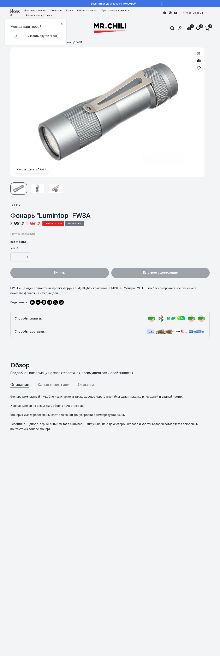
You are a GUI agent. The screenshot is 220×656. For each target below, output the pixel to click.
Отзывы (86, 384)
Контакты (56, 10)
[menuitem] (36, 11)
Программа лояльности (115, 10)
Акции (69, 10)
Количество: (18, 241)
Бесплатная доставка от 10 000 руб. (110, 3)
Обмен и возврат (87, 10)
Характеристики (53, 384)
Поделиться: (19, 302)
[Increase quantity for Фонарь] (14, 257)
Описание (19, 384)
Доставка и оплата (35, 10)
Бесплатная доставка (39, 15)
